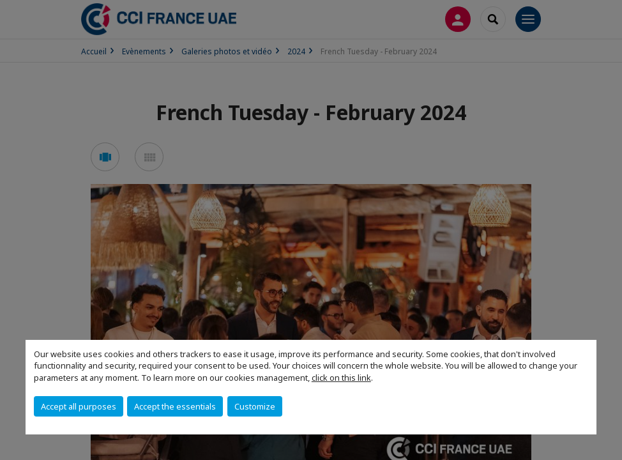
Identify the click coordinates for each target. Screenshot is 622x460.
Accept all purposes (78, 406)
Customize (254, 406)
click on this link (341, 377)
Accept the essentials (175, 406)
